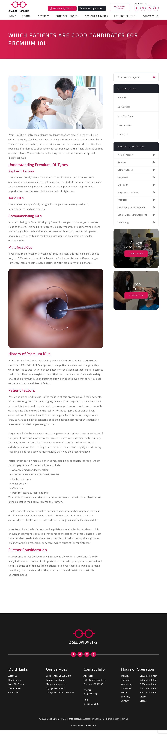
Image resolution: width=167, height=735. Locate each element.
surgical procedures (128, 193)
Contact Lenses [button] (67, 16)
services (122, 162)
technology (124, 223)
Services (43, 16)
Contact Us (151, 16)
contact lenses (126, 170)
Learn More (136, 255)
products (122, 200)
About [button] (27, 16)
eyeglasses (123, 177)
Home (12, 16)
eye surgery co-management (133, 208)
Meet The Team (126, 116)
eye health (123, 185)
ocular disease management (133, 216)
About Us (123, 97)
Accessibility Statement (93, 718)
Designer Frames (96, 16)
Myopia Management (56, 684)
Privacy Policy (112, 718)
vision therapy (126, 154)
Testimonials (125, 125)
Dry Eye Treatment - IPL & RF (60, 692)
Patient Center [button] (125, 16)
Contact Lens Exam (55, 679)
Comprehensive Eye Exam (59, 675)
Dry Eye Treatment (55, 688)
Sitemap (124, 718)
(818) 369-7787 (91, 694)
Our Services (124, 106)
